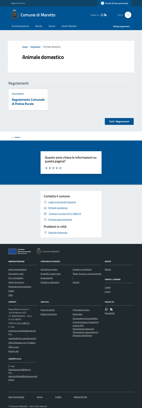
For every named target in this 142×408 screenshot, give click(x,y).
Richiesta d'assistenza (82, 335)
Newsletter (110, 313)
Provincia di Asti (48, 309)
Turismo (76, 282)
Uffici (10, 295)
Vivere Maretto (69, 26)
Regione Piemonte (18, 3)
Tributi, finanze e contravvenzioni (87, 276)
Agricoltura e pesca (49, 269)
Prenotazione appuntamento (85, 332)
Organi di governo (16, 282)
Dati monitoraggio (16, 396)
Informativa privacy (81, 309)
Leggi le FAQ (78, 325)
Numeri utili (13, 351)
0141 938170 (23, 323)
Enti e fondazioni (15, 278)
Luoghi (108, 287)
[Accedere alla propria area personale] (114, 3)
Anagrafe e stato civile (50, 273)
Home (25, 46)
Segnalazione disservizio (83, 328)
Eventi (108, 291)
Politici (11, 290)
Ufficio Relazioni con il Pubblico (22, 342)
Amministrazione (20, 26)
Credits (58, 396)
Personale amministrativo (19, 286)
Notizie (108, 269)
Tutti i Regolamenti (119, 121)
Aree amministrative (17, 269)
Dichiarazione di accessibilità (85, 318)
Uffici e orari (13, 347)
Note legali (77, 314)
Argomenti (35, 46)
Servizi (51, 26)
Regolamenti (18, 93)
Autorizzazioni (47, 278)
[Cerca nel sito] (127, 15)
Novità (38, 26)
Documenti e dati (16, 273)
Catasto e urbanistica (50, 282)
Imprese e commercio (82, 269)
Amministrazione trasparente (86, 322)
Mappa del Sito (80, 396)
